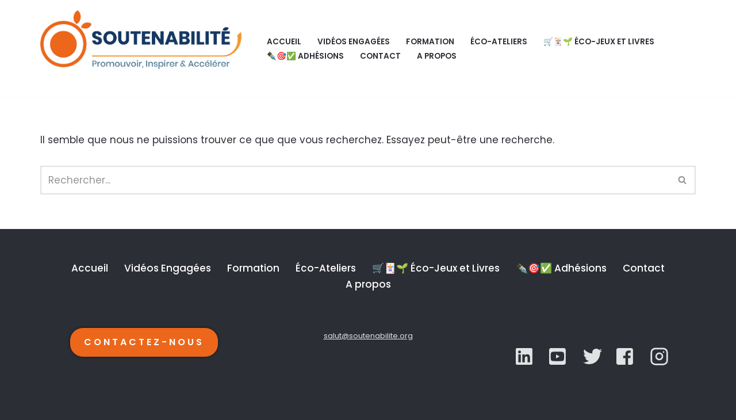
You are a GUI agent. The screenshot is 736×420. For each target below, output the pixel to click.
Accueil (284, 41)
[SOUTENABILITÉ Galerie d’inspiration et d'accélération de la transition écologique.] (143, 48)
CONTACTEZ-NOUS (144, 342)
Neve (53, 404)
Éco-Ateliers (498, 41)
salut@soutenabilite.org (368, 335)
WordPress (165, 404)
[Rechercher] (355, 180)
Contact (380, 56)
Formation (430, 41)
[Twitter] (558, 356)
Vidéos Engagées (353, 41)
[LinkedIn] (525, 356)
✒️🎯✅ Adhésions (305, 56)
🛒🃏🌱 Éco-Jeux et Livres (598, 41)
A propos (437, 56)
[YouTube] (592, 356)
